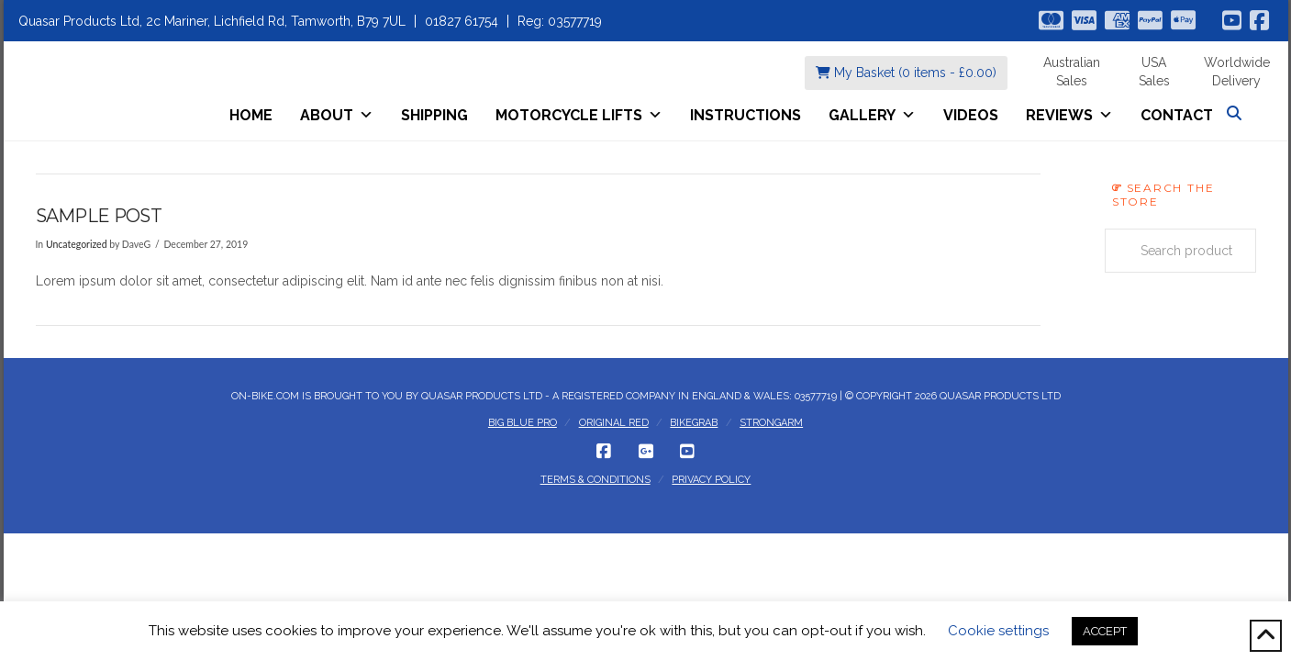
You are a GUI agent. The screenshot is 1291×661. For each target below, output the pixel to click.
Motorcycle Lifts (578, 115)
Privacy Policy (711, 480)
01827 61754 (461, 21)
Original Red (614, 423)
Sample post (98, 216)
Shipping (434, 115)
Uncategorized (76, 244)
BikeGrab (694, 423)
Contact (1177, 115)
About (336, 115)
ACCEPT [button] (1105, 631)
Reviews (1069, 115)
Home (251, 115)
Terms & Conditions (595, 480)
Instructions (745, 115)
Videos (970, 115)
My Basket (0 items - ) (906, 72)
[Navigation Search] (1236, 113)
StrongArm (771, 423)
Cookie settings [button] (998, 630)
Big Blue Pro (522, 423)
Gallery (872, 115)
